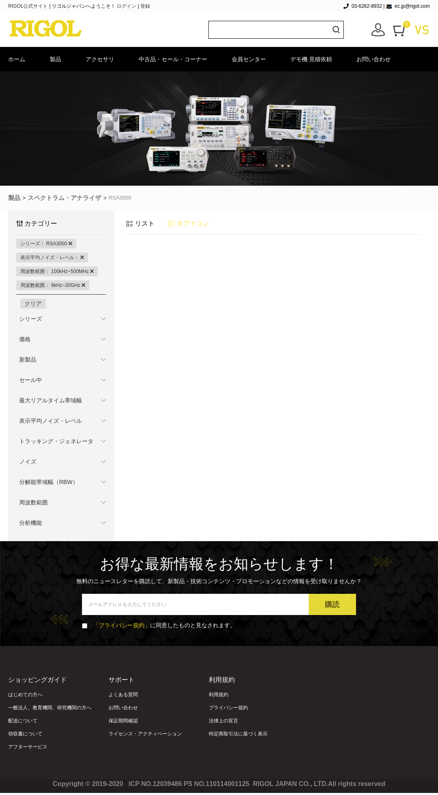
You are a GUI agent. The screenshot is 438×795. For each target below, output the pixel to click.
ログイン (126, 6)
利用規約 (218, 694)
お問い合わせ (373, 59)
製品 (55, 59)
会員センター (249, 59)
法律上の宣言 (223, 721)
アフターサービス (27, 747)
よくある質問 (123, 694)
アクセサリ (100, 59)
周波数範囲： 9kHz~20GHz (52, 285)
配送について (23, 721)
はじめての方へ (25, 694)
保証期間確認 (123, 721)
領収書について (25, 734)
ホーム (16, 59)
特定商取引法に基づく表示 (238, 734)
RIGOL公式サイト (28, 6)
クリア (33, 303)
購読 (332, 604)
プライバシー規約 (228, 708)
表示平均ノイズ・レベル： (52, 257)
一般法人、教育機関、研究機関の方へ (49, 708)
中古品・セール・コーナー (173, 59)
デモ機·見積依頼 (311, 59)
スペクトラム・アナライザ (64, 197)
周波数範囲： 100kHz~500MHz (57, 271)
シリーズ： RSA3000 (46, 243)
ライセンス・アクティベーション (145, 734)
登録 (145, 6)
